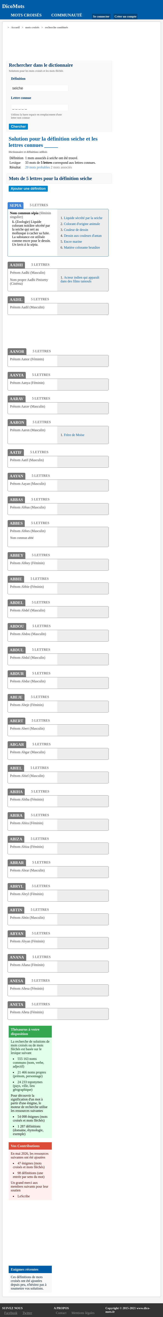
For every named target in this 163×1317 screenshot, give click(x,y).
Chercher (18, 126)
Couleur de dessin (76, 230)
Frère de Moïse (74, 435)
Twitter (27, 1313)
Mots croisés (26, 15)
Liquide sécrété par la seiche (83, 218)
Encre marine (73, 241)
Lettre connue (21, 98)
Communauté (66, 15)
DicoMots (13, 6)
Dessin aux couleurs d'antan (82, 235)
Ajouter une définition (28, 188)
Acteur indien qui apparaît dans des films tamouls (79, 279)
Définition (18, 78)
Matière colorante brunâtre (82, 247)
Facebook (10, 1313)
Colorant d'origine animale (82, 224)
